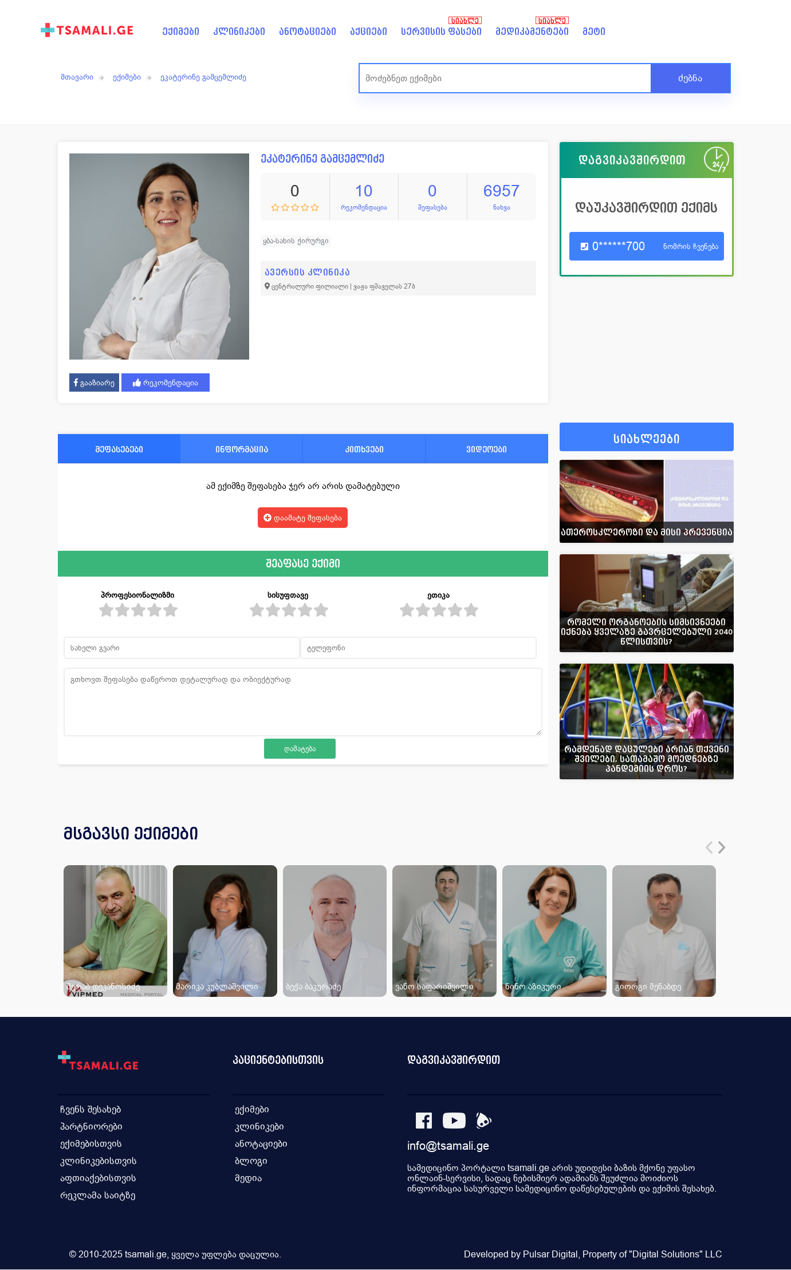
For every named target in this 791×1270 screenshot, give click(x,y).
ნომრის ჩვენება (690, 246)
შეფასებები (119, 449)
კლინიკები (239, 32)
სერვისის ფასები (441, 32)
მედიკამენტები (532, 32)
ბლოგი (251, 1160)
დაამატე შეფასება (302, 517)
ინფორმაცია (241, 449)
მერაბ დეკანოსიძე (103, 986)
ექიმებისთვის (92, 1143)
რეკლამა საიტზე (98, 1195)
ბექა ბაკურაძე (313, 986)
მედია (248, 1178)
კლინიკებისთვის (99, 1160)
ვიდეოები (486, 449)
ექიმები (180, 32)
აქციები (368, 32)
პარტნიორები (92, 1126)
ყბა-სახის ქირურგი (296, 240)
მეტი (594, 32)
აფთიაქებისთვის (99, 1178)
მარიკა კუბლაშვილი (217, 986)
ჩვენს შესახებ (91, 1109)
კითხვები (364, 449)
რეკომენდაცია (165, 382)
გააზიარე (94, 382)
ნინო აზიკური (533, 986)
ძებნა (690, 78)
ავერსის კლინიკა (308, 272)
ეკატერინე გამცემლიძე (203, 76)
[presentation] (709, 847)
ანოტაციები (307, 32)
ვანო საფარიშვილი (434, 986)
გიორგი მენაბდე (648, 986)
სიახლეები (646, 439)
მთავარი (77, 76)
